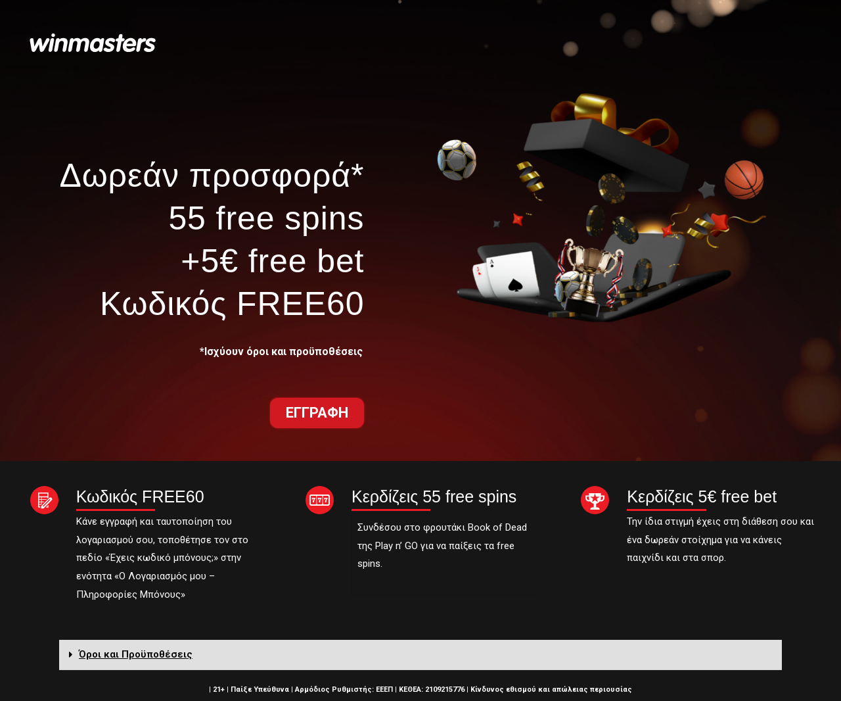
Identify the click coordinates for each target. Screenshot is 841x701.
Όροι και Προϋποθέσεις (136, 654)
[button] (317, 413)
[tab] (420, 655)
